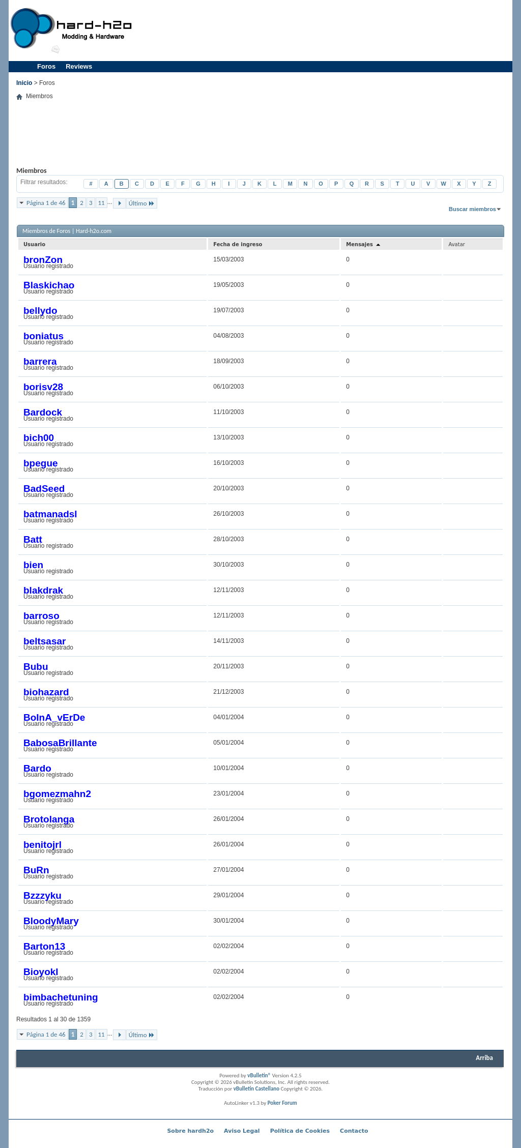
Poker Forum (282, 1103)
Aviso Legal (242, 1131)
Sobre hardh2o (190, 1131)
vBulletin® (259, 1075)
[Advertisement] (324, 30)
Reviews (79, 66)
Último (142, 203)
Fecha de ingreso (237, 244)
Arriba (484, 1058)
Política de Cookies (300, 1131)
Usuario (34, 244)
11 (101, 203)
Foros (46, 66)
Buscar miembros (472, 209)
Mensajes (363, 244)
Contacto (354, 1131)
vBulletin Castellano (256, 1088)
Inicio (24, 82)
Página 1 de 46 (46, 203)
